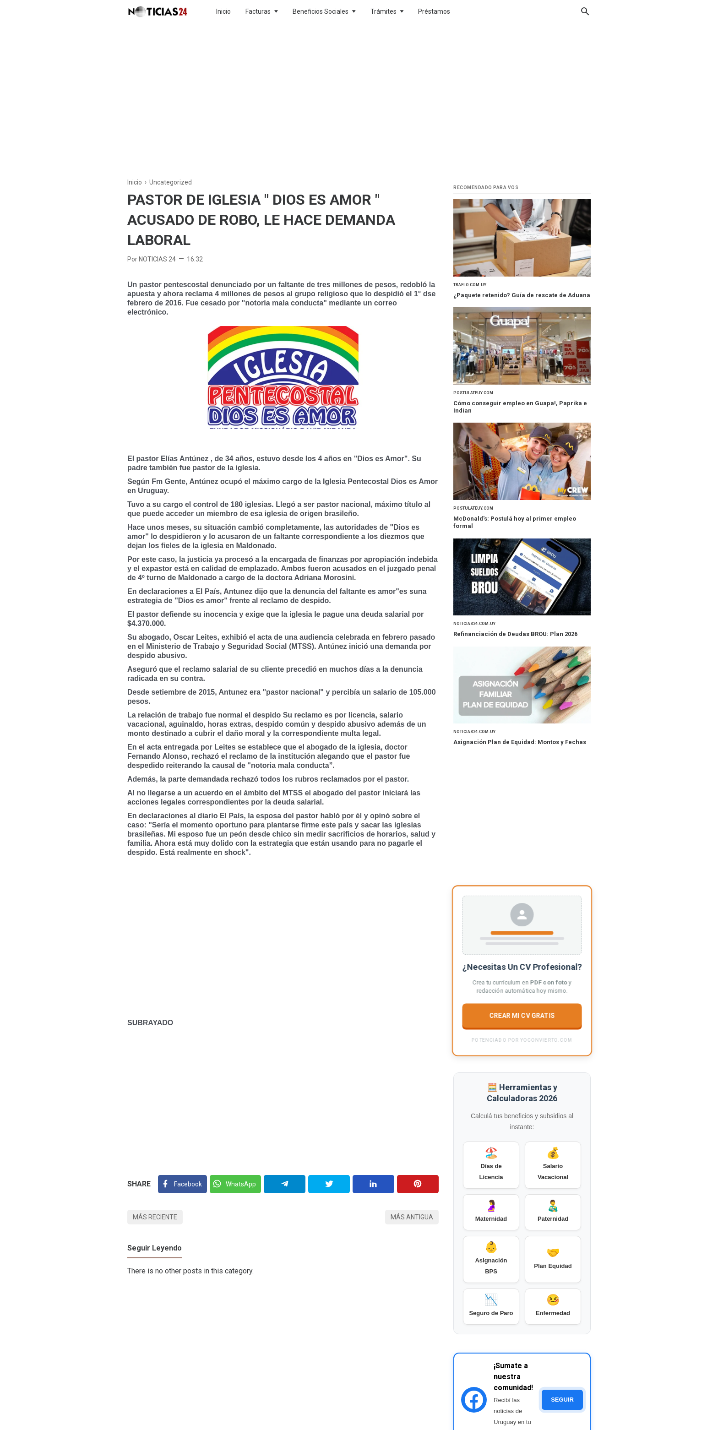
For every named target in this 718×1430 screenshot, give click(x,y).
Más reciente (155, 1217)
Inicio (223, 11)
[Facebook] (182, 1184)
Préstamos (434, 11)
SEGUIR (562, 1399)
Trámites (383, 11)
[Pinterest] (418, 1184)
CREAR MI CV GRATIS (522, 1014)
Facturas (258, 11)
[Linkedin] (373, 1184)
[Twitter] (235, 1184)
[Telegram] (284, 1184)
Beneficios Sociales (320, 11)
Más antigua (412, 1217)
